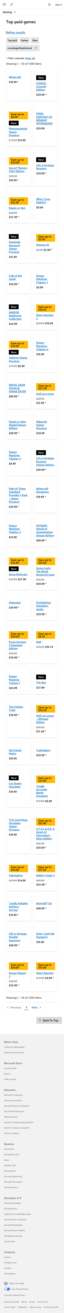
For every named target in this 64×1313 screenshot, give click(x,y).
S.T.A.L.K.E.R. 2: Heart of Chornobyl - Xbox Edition (45, 833)
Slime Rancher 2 (45, 316)
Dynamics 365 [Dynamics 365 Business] (10, 1165)
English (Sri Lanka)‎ (16, 1283)
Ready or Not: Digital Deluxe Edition (17, 425)
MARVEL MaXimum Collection (15, 315)
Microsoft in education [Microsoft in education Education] (13, 1095)
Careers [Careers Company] (7, 1257)
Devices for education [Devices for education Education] (13, 1100)
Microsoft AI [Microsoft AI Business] (9, 1149)
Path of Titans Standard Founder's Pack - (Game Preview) (18, 495)
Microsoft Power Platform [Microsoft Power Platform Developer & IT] (14, 1230)
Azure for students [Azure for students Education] (11, 1133)
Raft (38, 642)
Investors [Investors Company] (8, 1268)
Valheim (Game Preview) (18, 359)
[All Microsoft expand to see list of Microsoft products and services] (4, 5)
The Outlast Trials (16, 708)
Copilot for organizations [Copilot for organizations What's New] (14, 1047)
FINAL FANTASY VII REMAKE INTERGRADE (44, 118)
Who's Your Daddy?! (43, 200)
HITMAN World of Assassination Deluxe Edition (45, 530)
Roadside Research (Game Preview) (14, 247)
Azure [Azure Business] (6, 1160)
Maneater (15, 602)
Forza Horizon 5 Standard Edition (17, 645)
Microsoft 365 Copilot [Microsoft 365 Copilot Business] (13, 1182)
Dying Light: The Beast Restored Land (45, 571)
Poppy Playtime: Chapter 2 (15, 455)
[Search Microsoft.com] (12, 4)
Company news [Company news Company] (10, 1262)
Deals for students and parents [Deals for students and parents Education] (17, 1127)
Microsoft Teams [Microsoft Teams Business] (11, 1187)
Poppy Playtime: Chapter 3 (15, 529)
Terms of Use (42, 1302)
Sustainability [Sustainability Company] (9, 1273)
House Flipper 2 (17, 974)
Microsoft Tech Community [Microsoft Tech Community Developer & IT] (15, 1219)
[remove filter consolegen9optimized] (36, 48)
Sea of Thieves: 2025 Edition (18, 169)
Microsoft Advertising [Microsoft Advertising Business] (13, 1176)
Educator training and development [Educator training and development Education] (18, 1122)
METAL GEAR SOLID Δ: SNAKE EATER (17, 388)
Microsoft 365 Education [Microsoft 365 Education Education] (14, 1111)
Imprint (24, 1302)
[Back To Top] (49, 1020)
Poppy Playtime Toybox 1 (14, 679)
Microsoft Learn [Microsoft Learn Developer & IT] (10, 1208)
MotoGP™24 (44, 903)
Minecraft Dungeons (42, 490)
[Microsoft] (32, 3)
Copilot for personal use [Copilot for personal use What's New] (14, 1052)
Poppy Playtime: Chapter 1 (42, 279)
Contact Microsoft (11, 1302)
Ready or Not (17, 208)
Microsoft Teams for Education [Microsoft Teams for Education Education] (16, 1106)
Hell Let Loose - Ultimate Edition (45, 719)
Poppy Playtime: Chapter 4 (42, 346)
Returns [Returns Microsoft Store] (7, 1073)
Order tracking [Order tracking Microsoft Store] (10, 1079)
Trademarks (22, 1307)
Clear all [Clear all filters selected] (30, 58)
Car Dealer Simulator (15, 785)
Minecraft (15, 77)
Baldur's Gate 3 (45, 875)
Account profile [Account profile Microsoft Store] (10, 1068)
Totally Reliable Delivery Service (18, 906)
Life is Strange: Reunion (45, 166)
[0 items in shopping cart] (50, 5)
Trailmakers (43, 750)
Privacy (32, 1302)
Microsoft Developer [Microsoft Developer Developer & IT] (12, 1203)
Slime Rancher (45, 973)
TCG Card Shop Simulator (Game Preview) (18, 824)
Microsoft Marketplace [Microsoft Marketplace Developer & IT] (13, 1225)
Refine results (15, 32)
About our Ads (35, 1307)
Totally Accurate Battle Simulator (42, 791)
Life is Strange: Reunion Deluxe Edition (45, 461)
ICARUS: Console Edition (41, 86)
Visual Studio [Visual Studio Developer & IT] (9, 1241)
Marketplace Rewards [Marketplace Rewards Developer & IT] (13, 1236)
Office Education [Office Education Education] (11, 1117)
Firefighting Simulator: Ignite (43, 606)
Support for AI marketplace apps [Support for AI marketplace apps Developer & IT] (17, 1214)
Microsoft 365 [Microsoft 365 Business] (10, 1171)
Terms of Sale (9, 1307)
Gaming (7, 12)
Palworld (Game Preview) (41, 425)
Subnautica (16, 875)
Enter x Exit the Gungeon (45, 935)
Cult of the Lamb (15, 277)
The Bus (41, 682)
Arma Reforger (18, 574)
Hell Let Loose (45, 393)
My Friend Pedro (15, 751)
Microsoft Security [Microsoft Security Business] (11, 1154)
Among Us (42, 244)
